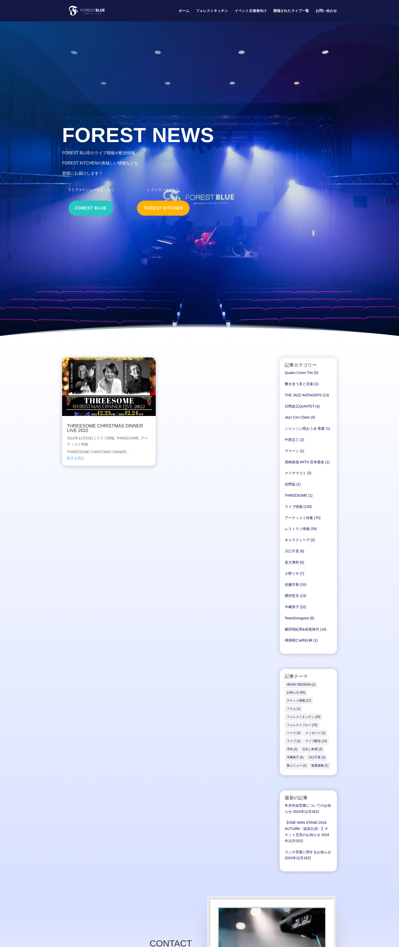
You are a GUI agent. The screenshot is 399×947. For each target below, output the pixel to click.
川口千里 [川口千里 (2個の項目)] (316, 757)
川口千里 (292, 551)
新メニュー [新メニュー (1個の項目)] (297, 765)
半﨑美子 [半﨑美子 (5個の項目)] (295, 757)
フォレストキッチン (212, 11)
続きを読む (76, 458)
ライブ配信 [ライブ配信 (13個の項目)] (316, 741)
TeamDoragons (297, 618)
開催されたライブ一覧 (291, 11)
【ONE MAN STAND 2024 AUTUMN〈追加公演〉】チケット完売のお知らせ (307, 828)
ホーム (184, 11)
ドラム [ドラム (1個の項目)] (294, 709)
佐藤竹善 (292, 584)
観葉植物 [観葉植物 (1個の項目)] (319, 765)
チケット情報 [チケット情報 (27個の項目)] (299, 700)
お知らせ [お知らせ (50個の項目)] (296, 692)
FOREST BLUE (91, 208)
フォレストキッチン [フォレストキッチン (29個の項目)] (304, 717)
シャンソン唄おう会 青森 (305, 428)
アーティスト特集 (299, 518)
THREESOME (127, 438)
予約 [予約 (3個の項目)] (292, 749)
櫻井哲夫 (292, 596)
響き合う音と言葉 (299, 384)
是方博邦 (292, 562)
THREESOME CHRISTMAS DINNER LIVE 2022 (105, 428)
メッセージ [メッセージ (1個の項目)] (315, 733)
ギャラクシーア (297, 540)
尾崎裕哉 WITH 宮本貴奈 (304, 462)
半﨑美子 (292, 607)
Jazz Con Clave (297, 417)
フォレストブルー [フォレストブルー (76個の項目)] (302, 725)
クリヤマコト (295, 473)
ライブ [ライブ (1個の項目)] (294, 741)
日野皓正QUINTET (300, 406)
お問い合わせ (326, 11)
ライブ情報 (105, 438)
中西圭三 (292, 440)
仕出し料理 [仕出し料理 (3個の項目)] (312, 749)
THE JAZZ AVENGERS (303, 395)
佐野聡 (290, 484)
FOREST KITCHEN (163, 208)
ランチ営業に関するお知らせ (308, 852)
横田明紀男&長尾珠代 (302, 629)
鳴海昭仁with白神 (298, 640)
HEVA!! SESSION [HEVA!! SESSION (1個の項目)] (301, 684)
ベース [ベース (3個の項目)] (294, 733)
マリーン (292, 451)
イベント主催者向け (251, 11)
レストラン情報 (297, 529)
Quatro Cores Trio (299, 373)
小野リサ (292, 574)
